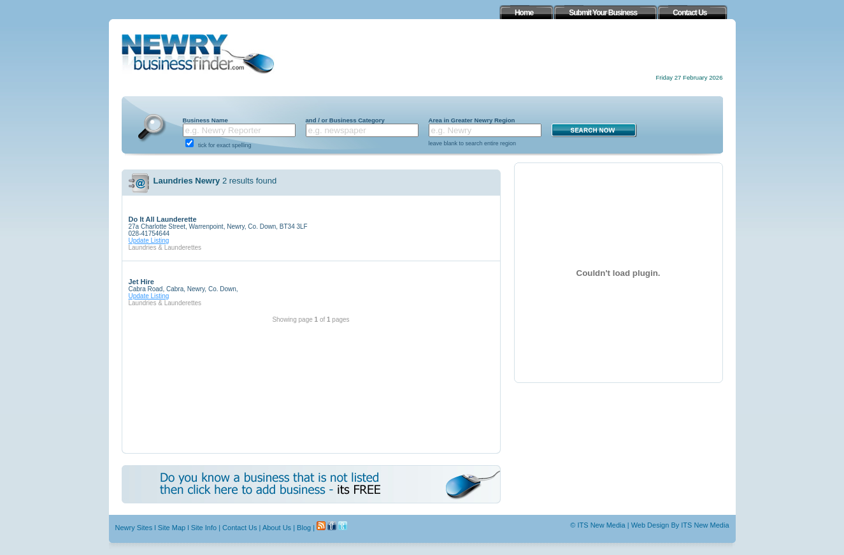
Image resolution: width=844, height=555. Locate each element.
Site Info (204, 527)
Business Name (205, 120)
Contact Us (239, 527)
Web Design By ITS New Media (680, 525)
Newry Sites (134, 527)
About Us (276, 527)
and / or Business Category (345, 120)
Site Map (171, 527)
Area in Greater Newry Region (472, 120)
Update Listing (149, 240)
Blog (304, 527)
